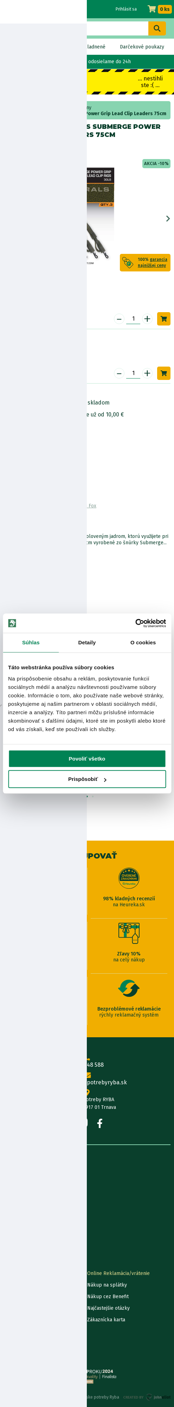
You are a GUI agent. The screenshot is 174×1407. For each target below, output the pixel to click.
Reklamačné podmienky (31, 1354)
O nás (10, 1175)
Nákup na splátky (40, 414)
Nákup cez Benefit (108, 1297)
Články (11, 1221)
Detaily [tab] (87, 642)
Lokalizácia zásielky (25, 1285)
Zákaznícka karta (106, 1320)
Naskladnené (90, 47)
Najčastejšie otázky (108, 1308)
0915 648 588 (87, 1061)
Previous (6, 219)
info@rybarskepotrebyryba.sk (87, 1079)
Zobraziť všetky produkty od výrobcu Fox (50, 506)
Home (13, 108)
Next (168, 219)
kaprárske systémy (69, 108)
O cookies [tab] (143, 642)
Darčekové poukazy (142, 47)
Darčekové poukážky (27, 1308)
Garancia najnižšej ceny (29, 1297)
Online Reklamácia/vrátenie (118, 1273)
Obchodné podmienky (28, 1210)
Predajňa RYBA (20, 1187)
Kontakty (14, 1273)
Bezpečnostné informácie (38, 434)
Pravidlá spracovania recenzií (36, 1331)
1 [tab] (81, 796)
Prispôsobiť (87, 779)
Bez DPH (52, 47)
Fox (26, 149)
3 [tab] (93, 796)
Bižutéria (34, 108)
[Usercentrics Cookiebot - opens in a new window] (135, 623)
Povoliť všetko (87, 759)
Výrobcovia (16, 1245)
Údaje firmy (16, 1198)
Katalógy (13, 1233)
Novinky (19, 47)
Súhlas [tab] (31, 642)
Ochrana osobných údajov (32, 1343)
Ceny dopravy (19, 1320)
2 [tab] (87, 796)
